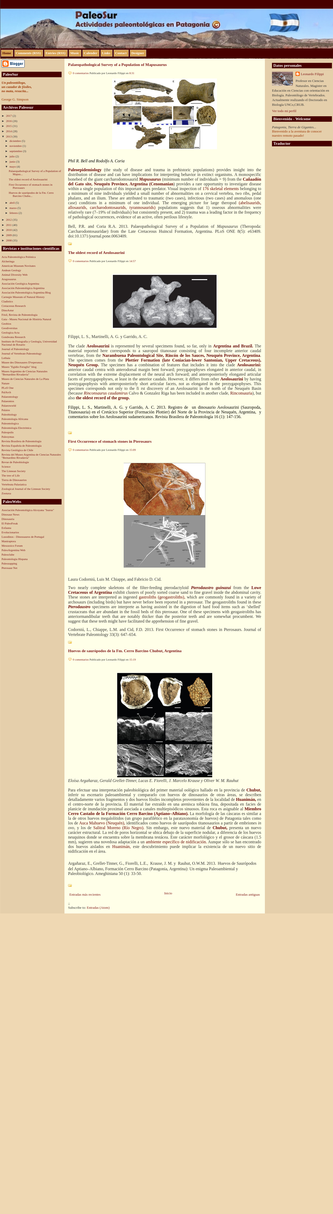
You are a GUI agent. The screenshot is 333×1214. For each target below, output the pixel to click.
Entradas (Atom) (98, 908)
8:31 (131, 73)
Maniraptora (9, 541)
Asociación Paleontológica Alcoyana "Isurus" (28, 510)
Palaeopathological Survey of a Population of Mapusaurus (117, 64)
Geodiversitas (9, 328)
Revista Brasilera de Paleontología (21, 441)
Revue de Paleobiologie (15, 462)
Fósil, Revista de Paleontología (19, 314)
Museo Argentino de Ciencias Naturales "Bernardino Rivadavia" (24, 373)
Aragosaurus (9, 279)
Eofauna (6, 527)
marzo (13, 207)
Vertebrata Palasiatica (14, 484)
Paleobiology (9, 414)
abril (12, 202)
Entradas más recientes (85, 894)
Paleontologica (10, 423)
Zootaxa (6, 493)
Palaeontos (8, 401)
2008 (9, 240)
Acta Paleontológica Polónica (19, 256)
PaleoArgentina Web (13, 550)
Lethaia (6, 357)
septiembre (16, 151)
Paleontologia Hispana (15, 559)
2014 (9, 131)
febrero (14, 212)
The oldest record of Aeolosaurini (28, 179)
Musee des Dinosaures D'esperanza (22, 362)
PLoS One (8, 387)
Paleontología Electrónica (16, 427)
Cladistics (7, 301)
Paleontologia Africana (15, 418)
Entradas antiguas (248, 894)
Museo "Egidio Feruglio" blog (19, 366)
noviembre (16, 145)
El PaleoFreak (10, 523)
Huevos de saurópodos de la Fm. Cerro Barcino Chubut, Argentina (125, 650)
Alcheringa (8, 261)
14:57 (132, 261)
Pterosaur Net (9, 567)
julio (12, 156)
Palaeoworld (9, 405)
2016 (9, 121)
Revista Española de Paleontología (21, 445)
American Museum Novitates (19, 265)
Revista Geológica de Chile (17, 450)
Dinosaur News (10, 514)
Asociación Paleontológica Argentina (23, 288)
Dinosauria (8, 518)
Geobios (6, 323)
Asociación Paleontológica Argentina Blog (26, 292)
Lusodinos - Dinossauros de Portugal (23, 536)
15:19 (132, 659)
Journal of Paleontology (15, 349)
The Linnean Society (14, 471)
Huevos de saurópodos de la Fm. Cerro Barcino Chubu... (31, 194)
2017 (9, 115)
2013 (9, 136)
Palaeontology (10, 396)
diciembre (15, 140)
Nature (5, 383)
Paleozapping (9, 563)
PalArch (6, 392)
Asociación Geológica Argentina (20, 283)
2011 (9, 224)
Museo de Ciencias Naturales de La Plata (25, 378)
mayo (13, 166)
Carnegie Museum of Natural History (23, 296)
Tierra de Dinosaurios (14, 479)
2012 (9, 219)
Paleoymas (8, 436)
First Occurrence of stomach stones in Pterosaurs (110, 441)
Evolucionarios (10, 532)
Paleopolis (8, 432)
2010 (9, 229)
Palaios (6, 410)
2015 (9, 126)
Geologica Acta (10, 332)
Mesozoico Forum (12, 545)
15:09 (132, 449)
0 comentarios (81, 73)
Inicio (168, 893)
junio (12, 161)
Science (6, 466)
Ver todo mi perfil (284, 111)
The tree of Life (11, 475)
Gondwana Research (13, 337)
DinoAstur (8, 310)
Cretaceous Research (14, 305)
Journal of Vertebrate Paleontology (22, 353)
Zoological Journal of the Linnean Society (26, 488)
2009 (9, 235)
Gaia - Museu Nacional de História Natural (26, 319)
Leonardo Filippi (312, 74)
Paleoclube (8, 554)
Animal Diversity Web (15, 274)
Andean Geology (11, 270)
